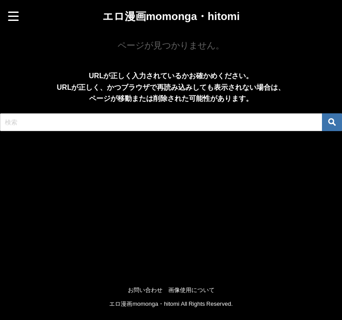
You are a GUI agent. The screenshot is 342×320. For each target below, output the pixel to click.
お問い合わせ (145, 290)
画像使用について (191, 290)
